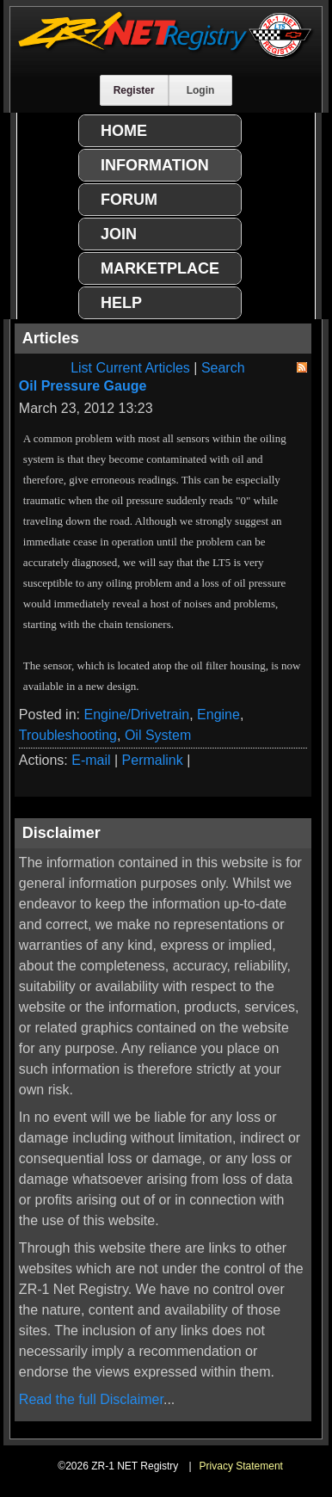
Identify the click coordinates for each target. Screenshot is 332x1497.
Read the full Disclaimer (91, 1399)
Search (223, 367)
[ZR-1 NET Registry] (165, 54)
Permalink (152, 760)
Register (134, 90)
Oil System (158, 735)
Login (201, 90)
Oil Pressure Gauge (83, 386)
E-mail (90, 760)
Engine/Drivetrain (136, 714)
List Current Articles (130, 367)
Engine (218, 714)
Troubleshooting (68, 735)
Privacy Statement (241, 1466)
